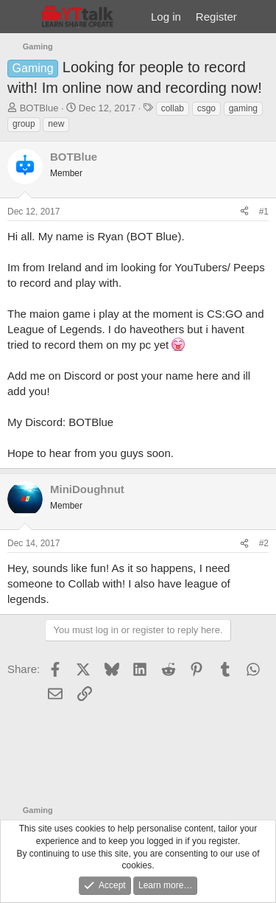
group (24, 124)
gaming (243, 108)
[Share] (244, 211)
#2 (264, 543)
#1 (264, 211)
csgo (206, 108)
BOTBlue (39, 108)
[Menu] (20, 17)
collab (172, 108)
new (56, 124)
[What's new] (258, 16)
